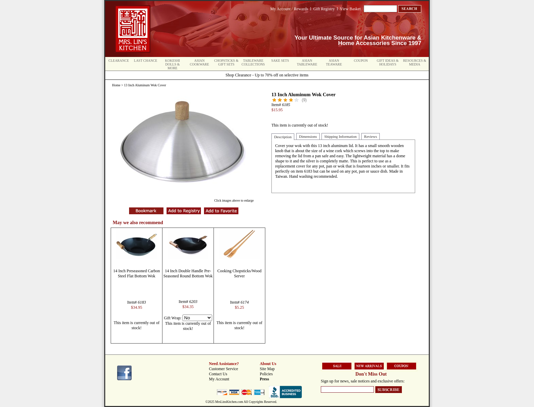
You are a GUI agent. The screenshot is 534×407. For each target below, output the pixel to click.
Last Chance (145, 60)
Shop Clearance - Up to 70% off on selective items (266, 75)
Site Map (267, 368)
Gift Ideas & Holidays (387, 62)
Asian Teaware (334, 62)
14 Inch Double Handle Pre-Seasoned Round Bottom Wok (188, 273)
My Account (219, 379)
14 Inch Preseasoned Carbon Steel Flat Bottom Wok (136, 273)
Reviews (370, 136)
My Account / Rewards (289, 8)
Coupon (361, 60)
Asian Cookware (199, 62)
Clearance (119, 60)
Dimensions (308, 136)
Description (283, 137)
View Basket (350, 8)
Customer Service (223, 368)
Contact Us (218, 374)
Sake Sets (280, 60)
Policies (266, 374)
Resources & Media (414, 62)
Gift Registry (324, 8)
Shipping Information (340, 136)
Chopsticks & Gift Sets (226, 62)
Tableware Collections (253, 62)
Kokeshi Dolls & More (172, 64)
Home (116, 85)
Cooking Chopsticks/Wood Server (239, 273)
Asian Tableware (307, 62)
